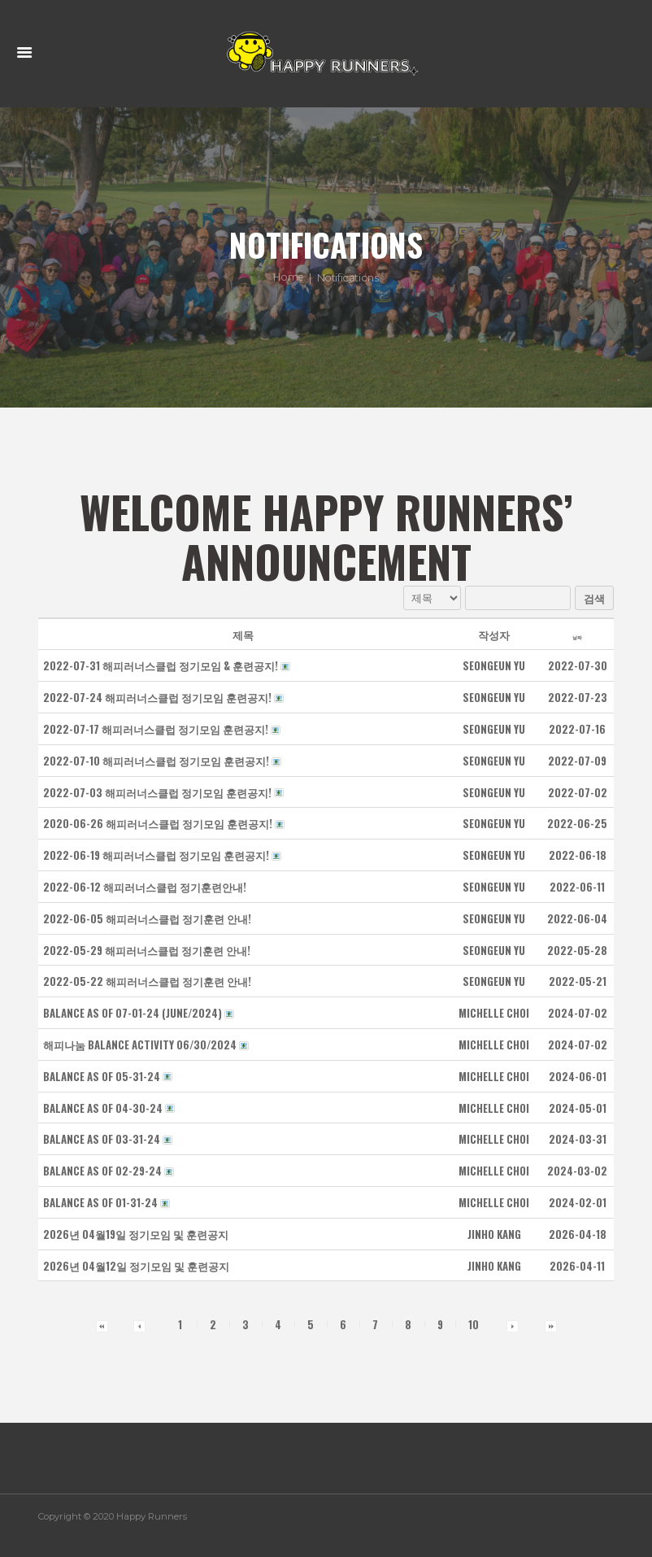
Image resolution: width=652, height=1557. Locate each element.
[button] (494, 666)
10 (473, 1325)
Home (288, 278)
